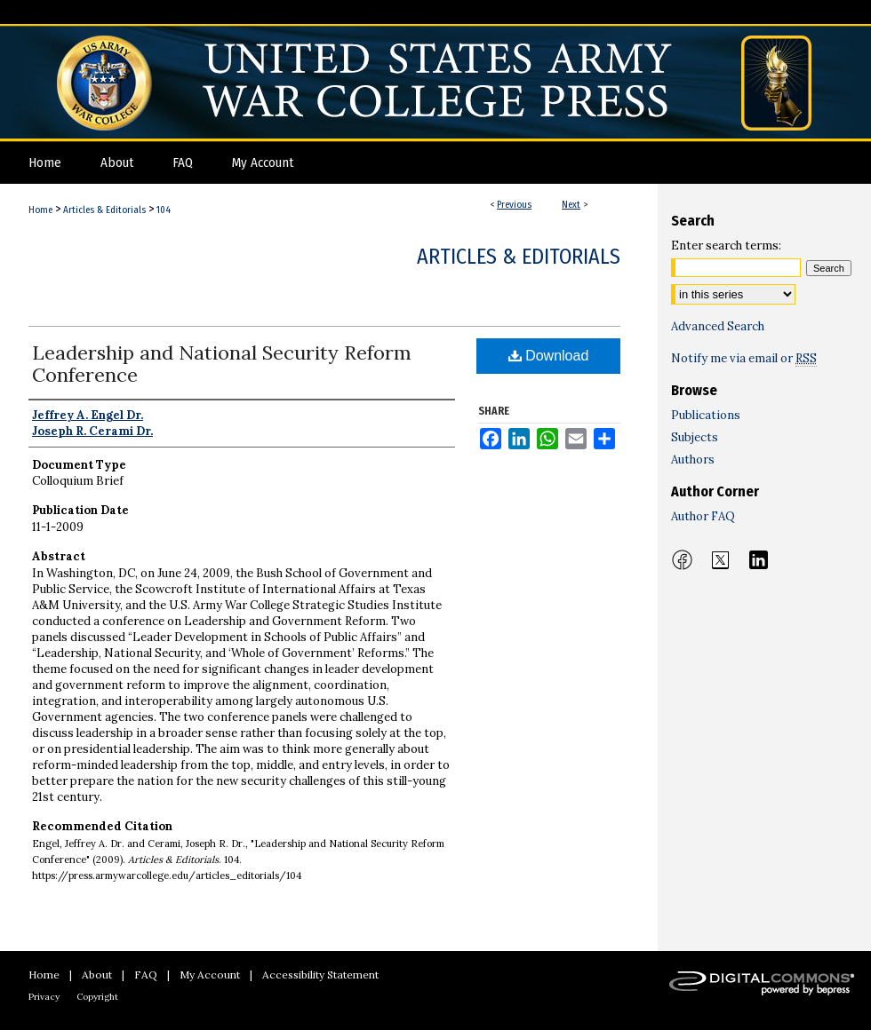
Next (571, 204)
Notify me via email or (744, 358)
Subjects (694, 437)
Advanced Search (717, 326)
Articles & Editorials (104, 210)
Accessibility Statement (320, 974)
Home (40, 210)
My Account (210, 974)
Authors (693, 459)
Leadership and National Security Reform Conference (222, 363)
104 (163, 210)
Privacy (44, 996)
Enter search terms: (726, 245)
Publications (705, 415)
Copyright (97, 996)
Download (548, 355)
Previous (514, 204)
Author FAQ (703, 516)
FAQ (145, 974)
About (97, 974)
